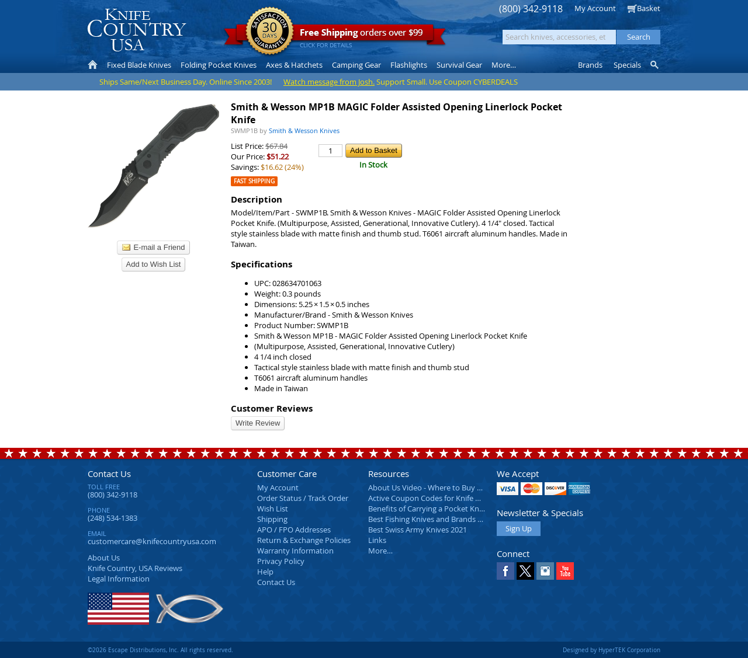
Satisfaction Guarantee (269, 31)
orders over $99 (335, 35)
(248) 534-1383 (112, 518)
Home (92, 65)
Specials (627, 65)
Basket (648, 8)
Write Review (258, 423)
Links (377, 540)
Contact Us (109, 473)
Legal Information (119, 578)
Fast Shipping (254, 181)
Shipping (272, 519)
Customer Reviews (272, 408)
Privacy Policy (280, 561)
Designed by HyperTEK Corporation (611, 650)
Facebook (505, 571)
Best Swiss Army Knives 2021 (417, 529)
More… (380, 550)
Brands (590, 65)
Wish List (272, 508)
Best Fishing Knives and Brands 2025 (431, 519)
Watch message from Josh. (329, 81)
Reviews (135, 568)
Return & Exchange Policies (304, 540)
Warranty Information (295, 550)
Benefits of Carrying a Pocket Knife (427, 508)
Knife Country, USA (137, 30)
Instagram (545, 571)
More (503, 65)
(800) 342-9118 (531, 9)
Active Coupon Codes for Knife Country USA (444, 498)
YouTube (565, 571)
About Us (104, 557)
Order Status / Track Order (302, 498)
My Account (595, 8)
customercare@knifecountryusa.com (152, 541)
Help (265, 571)
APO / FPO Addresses (294, 529)
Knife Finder (655, 65)
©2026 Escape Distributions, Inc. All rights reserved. (160, 650)
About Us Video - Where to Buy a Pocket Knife (447, 487)
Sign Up (518, 528)
